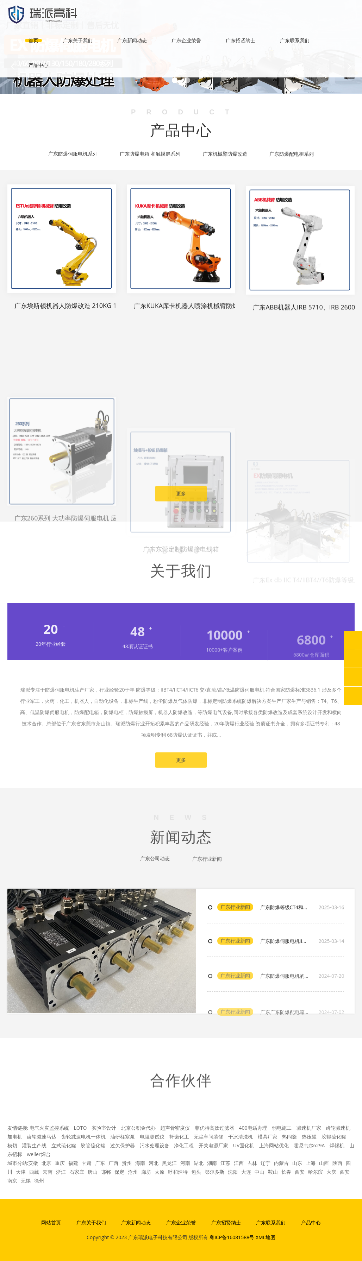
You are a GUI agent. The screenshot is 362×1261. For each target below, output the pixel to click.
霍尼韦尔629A (309, 1145)
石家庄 (76, 1171)
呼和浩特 (178, 1171)
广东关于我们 (78, 40)
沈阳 (233, 1171)
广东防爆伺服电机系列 (73, 154)
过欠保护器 (122, 1145)
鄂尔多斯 (214, 1171)
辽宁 (265, 1163)
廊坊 (146, 1171)
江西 (239, 1163)
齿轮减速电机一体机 (83, 1136)
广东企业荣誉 (186, 40)
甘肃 (87, 1163)
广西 (113, 1163)
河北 (153, 1163)
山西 (324, 1163)
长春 (286, 1171)
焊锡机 (337, 1145)
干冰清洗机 (240, 1136)
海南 (140, 1163)
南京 (12, 1180)
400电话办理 (253, 1127)
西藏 (34, 1171)
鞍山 (273, 1171)
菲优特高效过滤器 (214, 1127)
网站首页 (51, 1222)
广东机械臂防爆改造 (225, 155)
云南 (47, 1171)
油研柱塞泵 (122, 1136)
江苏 (225, 1163)
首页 (33, 40)
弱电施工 (282, 1127)
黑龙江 (169, 1163)
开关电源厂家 (213, 1145)
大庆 (331, 1171)
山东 (297, 1163)
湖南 (212, 1163)
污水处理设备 (154, 1145)
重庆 (60, 1163)
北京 (46, 1163)
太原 (159, 1171)
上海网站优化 (274, 1145)
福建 (73, 1163)
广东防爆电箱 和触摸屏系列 (150, 154)
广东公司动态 (155, 862)
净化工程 (184, 1145)
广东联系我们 (295, 40)
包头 (196, 1171)
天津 (21, 1171)
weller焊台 (38, 1154)
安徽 (33, 1163)
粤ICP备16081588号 (232, 1237)
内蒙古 (281, 1163)
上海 (311, 1163)
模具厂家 (267, 1136)
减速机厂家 (309, 1127)
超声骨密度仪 (175, 1127)
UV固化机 (244, 1145)
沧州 (133, 1171)
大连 (246, 1171)
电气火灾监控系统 (49, 1127)
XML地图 (265, 1237)
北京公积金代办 (138, 1127)
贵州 (127, 1163)
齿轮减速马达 (41, 1136)
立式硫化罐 (63, 1145)
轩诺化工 (179, 1136)
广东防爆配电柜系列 (291, 156)
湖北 (199, 1163)
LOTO (80, 1127)
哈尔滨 (315, 1171)
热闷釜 (289, 1136)
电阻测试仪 (152, 1136)
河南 (185, 1163)
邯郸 (106, 1171)
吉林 (252, 1163)
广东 (100, 1163)
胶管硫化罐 (93, 1145)
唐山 (93, 1171)
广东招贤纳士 (240, 40)
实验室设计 (104, 1127)
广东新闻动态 (132, 40)
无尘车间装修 (208, 1136)
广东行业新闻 (235, 931)
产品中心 (38, 65)
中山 (259, 1171)
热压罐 (309, 1136)
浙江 (61, 1171)
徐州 (39, 1180)
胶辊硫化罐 (334, 1136)
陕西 (337, 1163)
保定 (119, 1171)
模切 (12, 1145)
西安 (300, 1171)
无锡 (26, 1180)
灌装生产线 (34, 1145)
